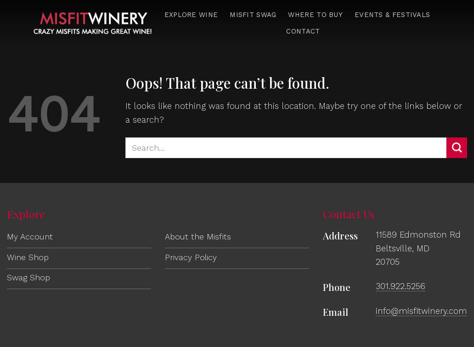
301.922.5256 (400, 286)
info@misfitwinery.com (421, 311)
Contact (303, 31)
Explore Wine (191, 15)
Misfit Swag (253, 15)
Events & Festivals (392, 15)
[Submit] (456, 147)
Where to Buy (315, 15)
